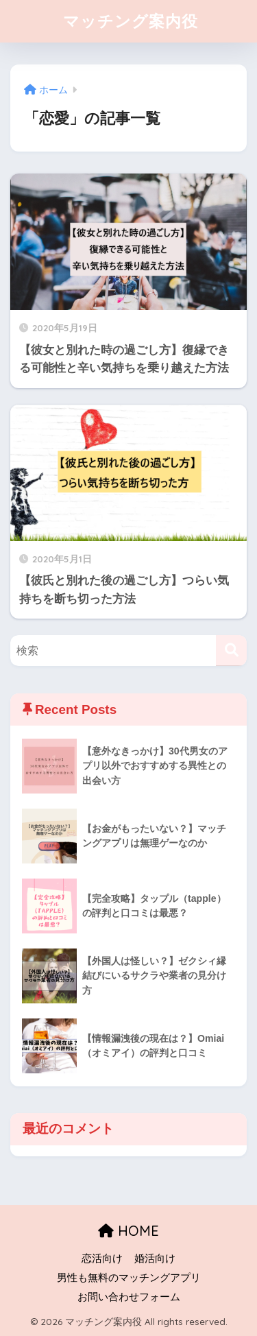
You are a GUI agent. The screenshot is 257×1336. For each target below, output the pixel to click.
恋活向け (102, 1258)
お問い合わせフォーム (128, 1296)
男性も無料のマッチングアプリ (129, 1277)
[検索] (231, 650)
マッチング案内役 (130, 21)
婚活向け (154, 1258)
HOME (128, 1230)
